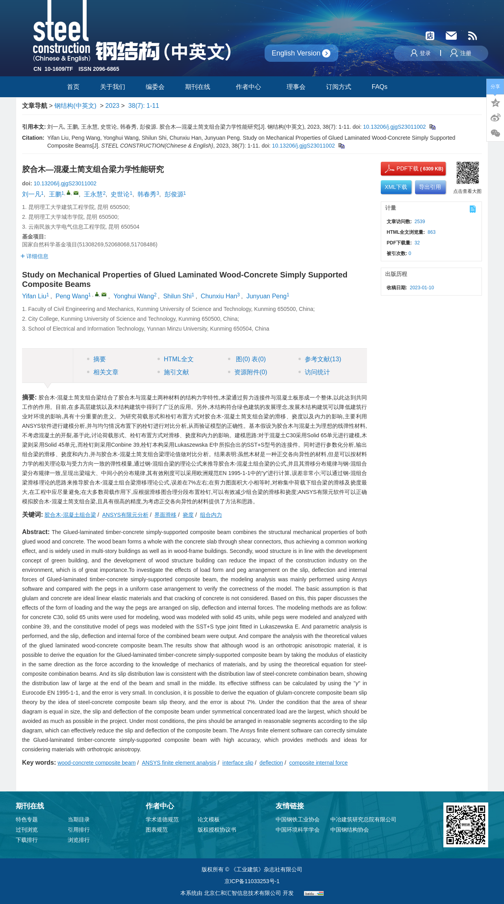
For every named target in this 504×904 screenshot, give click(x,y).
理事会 (296, 86)
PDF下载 (400, 168)
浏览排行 (79, 840)
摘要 (96, 359)
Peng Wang (72, 296)
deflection (271, 763)
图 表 (247, 359)
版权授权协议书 (217, 829)
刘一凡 (31, 194)
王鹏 (55, 194)
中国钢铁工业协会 (298, 819)
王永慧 (93, 194)
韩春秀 (146, 194)
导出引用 (430, 187)
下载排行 (27, 840)
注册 (460, 53)
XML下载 (396, 187)
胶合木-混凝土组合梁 (70, 515)
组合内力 (211, 515)
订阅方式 (338, 86)
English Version (296, 53)
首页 (73, 86)
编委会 (155, 86)
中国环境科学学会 (298, 829)
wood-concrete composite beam (96, 763)
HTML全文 (176, 359)
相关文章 (103, 372)
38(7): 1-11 (143, 105)
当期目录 (79, 819)
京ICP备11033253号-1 (252, 881)
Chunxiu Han (219, 296)
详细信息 (34, 256)
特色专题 (27, 819)
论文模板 (209, 819)
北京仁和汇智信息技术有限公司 (242, 893)
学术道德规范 (162, 819)
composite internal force (318, 763)
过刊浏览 (27, 829)
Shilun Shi (177, 296)
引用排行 (79, 829)
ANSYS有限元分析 (125, 515)
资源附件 (247, 372)
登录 (421, 53)
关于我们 (112, 86)
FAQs (380, 86)
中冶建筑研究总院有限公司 (363, 819)
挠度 (188, 515)
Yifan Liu (34, 296)
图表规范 (157, 829)
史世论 (120, 194)
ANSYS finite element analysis (179, 763)
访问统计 (314, 372)
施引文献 (173, 372)
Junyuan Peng (266, 296)
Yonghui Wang (133, 296)
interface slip (238, 763)
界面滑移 (165, 515)
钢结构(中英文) (75, 105)
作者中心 (251, 86)
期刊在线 (200, 86)
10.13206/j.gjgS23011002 (394, 127)
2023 (113, 105)
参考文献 (319, 359)
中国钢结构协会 (349, 829)
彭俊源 (174, 194)
